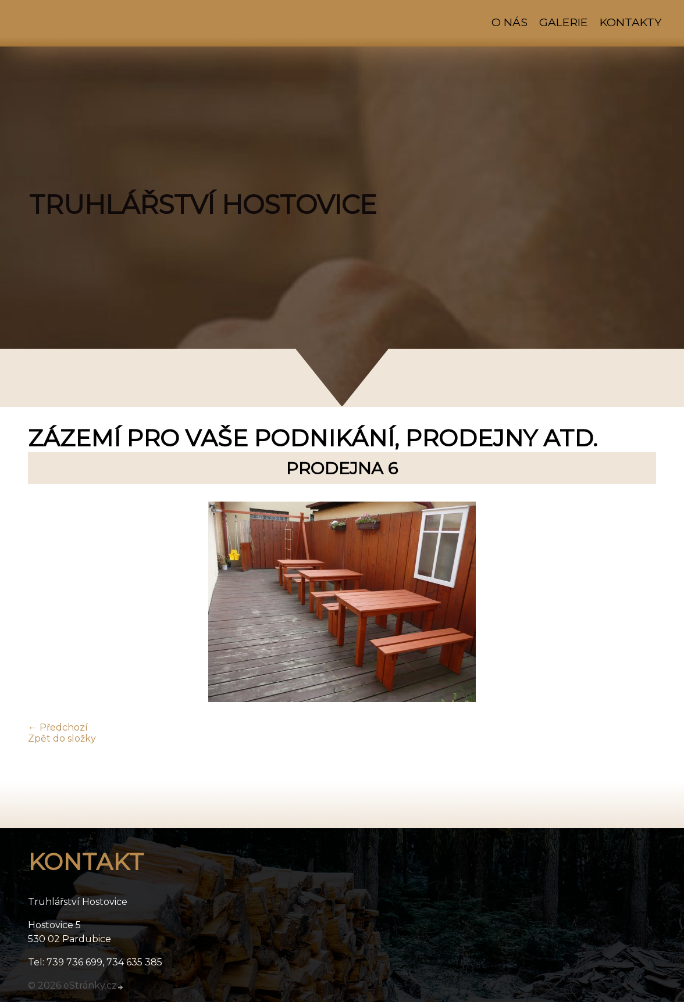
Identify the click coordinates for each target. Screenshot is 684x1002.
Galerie (563, 22)
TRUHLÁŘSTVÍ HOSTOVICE (203, 204)
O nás (509, 22)
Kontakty (630, 22)
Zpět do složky (62, 738)
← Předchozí (58, 727)
